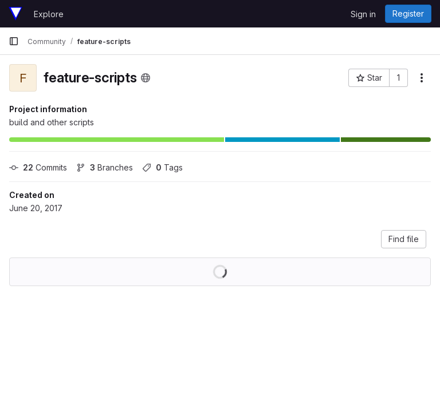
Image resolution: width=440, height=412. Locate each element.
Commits (38, 167)
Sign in (363, 14)
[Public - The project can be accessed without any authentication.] (145, 77)
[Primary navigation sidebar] (14, 41)
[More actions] (421, 78)
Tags (162, 167)
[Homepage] (15, 14)
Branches (104, 167)
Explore (49, 14)
